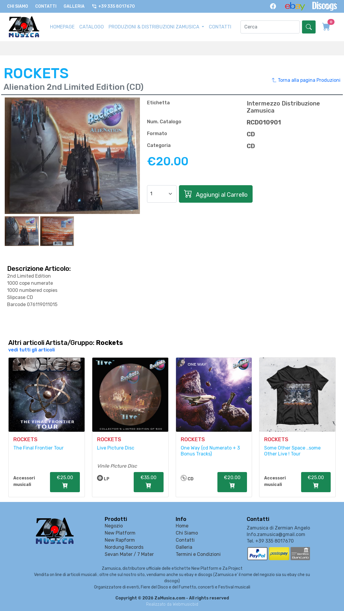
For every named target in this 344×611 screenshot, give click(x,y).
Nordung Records (124, 547)
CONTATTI (220, 27)
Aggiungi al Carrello (216, 194)
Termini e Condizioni (198, 554)
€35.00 (148, 482)
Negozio (114, 526)
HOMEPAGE (62, 27)
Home (182, 526)
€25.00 (65, 482)
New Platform (120, 533)
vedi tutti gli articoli (31, 350)
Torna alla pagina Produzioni (306, 80)
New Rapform (120, 540)
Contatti (45, 6)
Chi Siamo (17, 6)
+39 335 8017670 (113, 6)
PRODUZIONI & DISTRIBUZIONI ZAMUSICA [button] (155, 27)
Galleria (74, 6)
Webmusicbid (185, 604)
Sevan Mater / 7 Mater (129, 554)
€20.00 (232, 482)
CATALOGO (91, 27)
